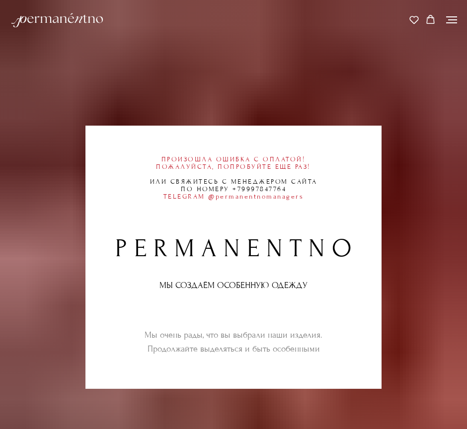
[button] (414, 19)
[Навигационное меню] (451, 19)
